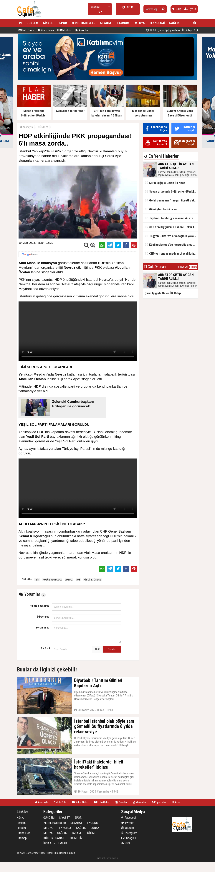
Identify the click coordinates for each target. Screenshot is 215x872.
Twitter (127, 823)
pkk (78, 579)
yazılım (100, 858)
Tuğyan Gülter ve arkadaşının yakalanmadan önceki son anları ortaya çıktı (171, 236)
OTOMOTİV (76, 838)
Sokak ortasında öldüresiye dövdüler (171, 191)
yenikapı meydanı (52, 579)
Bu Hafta (193, 267)
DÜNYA (94, 828)
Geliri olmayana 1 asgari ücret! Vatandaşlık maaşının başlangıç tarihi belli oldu (171, 200)
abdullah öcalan (92, 579)
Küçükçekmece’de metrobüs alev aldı (171, 244)
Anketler (81, 30)
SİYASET (49, 23)
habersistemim (111, 858)
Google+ (128, 838)
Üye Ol (190, 9)
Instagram (129, 833)
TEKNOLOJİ (157, 23)
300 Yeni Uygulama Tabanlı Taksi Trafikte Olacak (171, 227)
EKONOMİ (123, 23)
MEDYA (140, 23)
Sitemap (22, 838)
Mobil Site (60, 802)
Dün (186, 267)
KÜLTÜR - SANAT (53, 838)
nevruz (69, 579)
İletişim (21, 828)
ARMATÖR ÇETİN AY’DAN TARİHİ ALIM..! (161, 30)
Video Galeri (46, 30)
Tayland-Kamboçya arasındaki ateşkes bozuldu (171, 218)
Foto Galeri (26, 30)
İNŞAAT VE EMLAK (55, 843)
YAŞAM (76, 833)
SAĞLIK (174, 23)
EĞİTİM (90, 833)
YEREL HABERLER (83, 23)
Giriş (176, 9)
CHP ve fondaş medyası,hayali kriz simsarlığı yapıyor (171, 253)
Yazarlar (121, 802)
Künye (20, 817)
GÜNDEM (33, 23)
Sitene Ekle (23, 833)
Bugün (181, 267)
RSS (125, 843)
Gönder (112, 649)
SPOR (63, 23)
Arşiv (176, 802)
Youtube (128, 828)
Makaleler (64, 30)
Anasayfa (26, 127)
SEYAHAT (106, 23)
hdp (37, 579)
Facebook (128, 817)
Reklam (21, 823)
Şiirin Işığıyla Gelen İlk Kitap (165, 183)
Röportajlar (159, 802)
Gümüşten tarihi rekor (161, 209)
